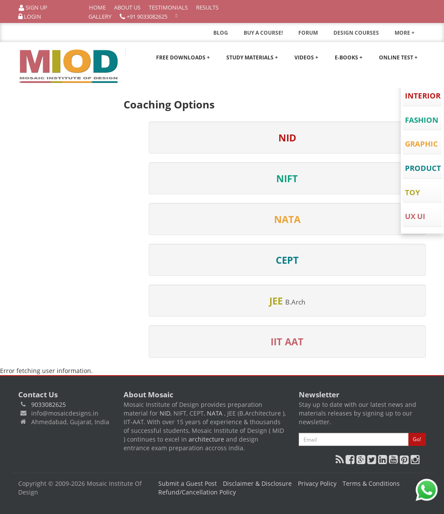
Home (97, 7)
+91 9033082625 (143, 17)
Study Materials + (252, 57)
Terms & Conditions (371, 483)
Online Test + (398, 57)
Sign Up (33, 7)
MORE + (410, 35)
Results (207, 7)
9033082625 (48, 404)
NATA (215, 413)
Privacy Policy (317, 483)
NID (165, 413)
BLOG (220, 32)
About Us (127, 7)
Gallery (99, 16)
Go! (417, 439)
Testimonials (168, 7)
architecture (206, 439)
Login (29, 17)
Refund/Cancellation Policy (197, 492)
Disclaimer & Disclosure (257, 483)
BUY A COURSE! (263, 32)
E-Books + (348, 57)
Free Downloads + (183, 57)
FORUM (308, 32)
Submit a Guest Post (187, 483)
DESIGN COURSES (356, 32)
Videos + (306, 57)
